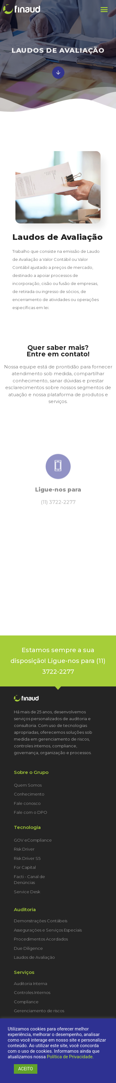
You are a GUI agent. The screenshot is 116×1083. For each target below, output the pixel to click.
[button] (104, 9)
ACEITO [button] (25, 1068)
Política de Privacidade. (70, 1057)
